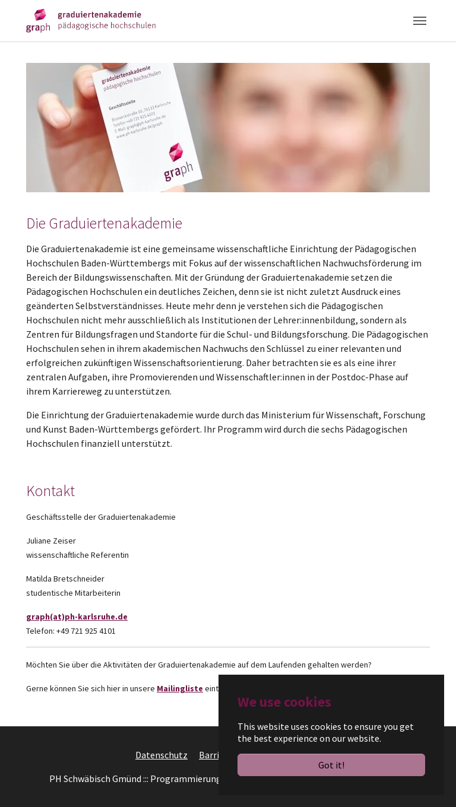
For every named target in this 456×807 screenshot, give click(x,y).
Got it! (331, 765)
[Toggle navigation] (420, 21)
